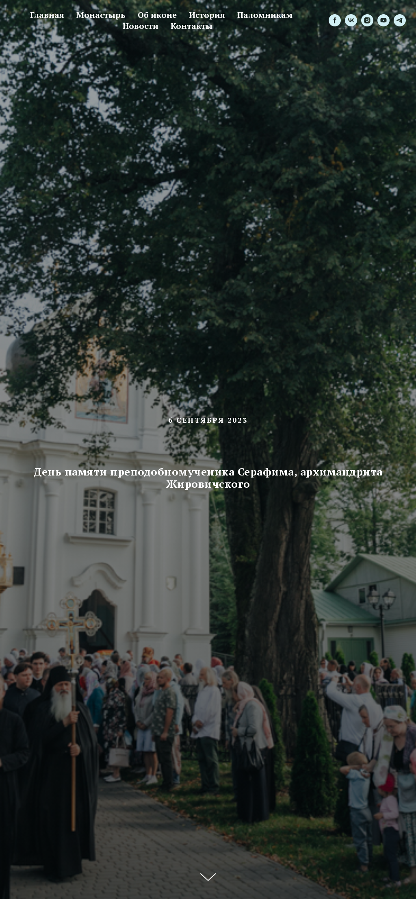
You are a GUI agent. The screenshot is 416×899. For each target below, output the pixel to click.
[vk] (351, 20)
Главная (47, 14)
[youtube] (383, 20)
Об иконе (157, 14)
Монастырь (101, 14)
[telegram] (400, 20)
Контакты (191, 25)
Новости (140, 25)
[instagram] (367, 20)
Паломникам (264, 14)
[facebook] (335, 20)
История (207, 14)
